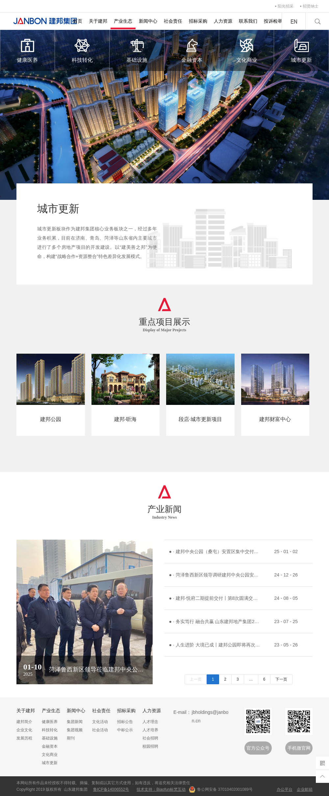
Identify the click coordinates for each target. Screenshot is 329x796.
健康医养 (27, 50)
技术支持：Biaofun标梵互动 (161, 789)
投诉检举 (273, 21)
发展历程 (24, 738)
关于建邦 (98, 21)
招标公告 (125, 721)
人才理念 (150, 721)
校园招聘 (150, 746)
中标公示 (125, 730)
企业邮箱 (305, 789)
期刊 (71, 738)
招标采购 (198, 21)
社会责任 (173, 21)
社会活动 (100, 730)
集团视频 (75, 730)
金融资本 (191, 50)
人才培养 (150, 730)
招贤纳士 (310, 6)
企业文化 (24, 730)
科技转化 (82, 50)
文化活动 (100, 721)
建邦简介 (24, 721)
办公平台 (284, 789)
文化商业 (246, 50)
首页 (77, 21)
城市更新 (301, 50)
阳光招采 (285, 6)
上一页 (196, 679)
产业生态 (123, 21)
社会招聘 (150, 738)
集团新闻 (75, 721)
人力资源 (223, 21)
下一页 (281, 679)
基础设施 (137, 50)
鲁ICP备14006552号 (111, 789)
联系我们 (248, 21)
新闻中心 (148, 21)
